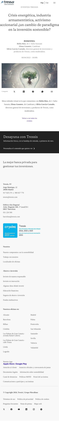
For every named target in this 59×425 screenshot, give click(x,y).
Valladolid (34, 348)
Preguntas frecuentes (10, 404)
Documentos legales (10, 372)
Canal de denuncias (10, 377)
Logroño (6, 352)
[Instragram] (34, 409)
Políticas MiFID (25, 377)
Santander (34, 334)
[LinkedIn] (26, 409)
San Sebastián (36, 329)
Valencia (34, 343)
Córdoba (6, 329)
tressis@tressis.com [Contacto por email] (10, 197)
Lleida (5, 347)
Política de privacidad (25, 399)
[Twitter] (4, 409)
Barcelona (6, 320)
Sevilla (33, 338)
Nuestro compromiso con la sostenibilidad (18, 252)
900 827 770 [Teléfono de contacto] (19, 193)
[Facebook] (11, 409)
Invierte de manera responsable (14, 277)
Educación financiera (10, 291)
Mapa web (38, 404)
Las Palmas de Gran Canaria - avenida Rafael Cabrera (14, 335)
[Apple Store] (9, 364)
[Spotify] (41, 409)
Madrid (33, 315)
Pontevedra (35, 324)
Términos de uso (9, 399)
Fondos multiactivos (10, 300)
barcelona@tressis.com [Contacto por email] (11, 217)
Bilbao (5, 324)
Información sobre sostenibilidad (32, 372)
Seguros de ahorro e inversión (14, 295)
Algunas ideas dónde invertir (13, 286)
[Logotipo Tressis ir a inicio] (7, 3)
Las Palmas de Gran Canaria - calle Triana (14, 341)
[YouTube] (19, 409)
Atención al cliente (10, 367)
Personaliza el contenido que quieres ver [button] (18, 148)
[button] (14, 91)
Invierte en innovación (11, 281)
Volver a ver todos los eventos (29, 119)
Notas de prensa (26, 404)
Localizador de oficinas (11, 262)
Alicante (6, 315)
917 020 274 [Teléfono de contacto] (7, 193)
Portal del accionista (40, 377)
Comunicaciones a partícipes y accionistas (18, 381)
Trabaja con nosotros (10, 257)
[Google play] (21, 364)
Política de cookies (42, 399)
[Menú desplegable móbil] (54, 2)
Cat (47, 3)
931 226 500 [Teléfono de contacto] (7, 212)
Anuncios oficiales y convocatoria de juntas (35, 367)
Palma (33, 320)
